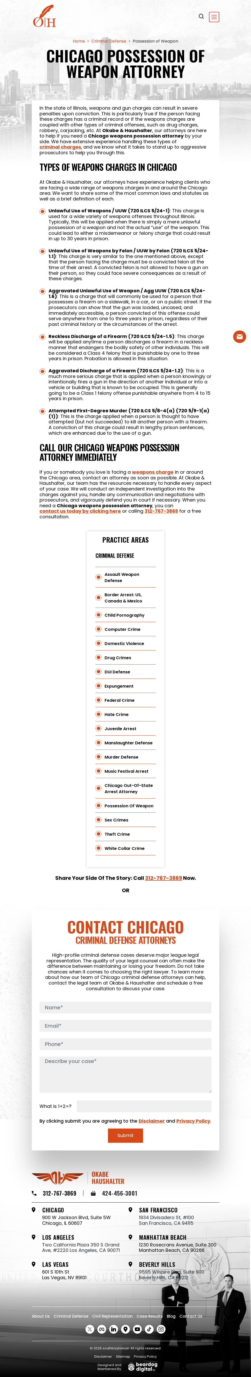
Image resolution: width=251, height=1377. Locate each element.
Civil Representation (112, 1316)
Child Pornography (125, 615)
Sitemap (123, 1356)
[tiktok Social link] (149, 1329)
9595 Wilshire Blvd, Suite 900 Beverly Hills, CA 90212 (171, 1274)
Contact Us (190, 1316)
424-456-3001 (114, 1193)
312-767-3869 (161, 511)
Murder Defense (121, 757)
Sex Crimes (116, 820)
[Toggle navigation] (214, 17)
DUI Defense (117, 672)
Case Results (150, 1316)
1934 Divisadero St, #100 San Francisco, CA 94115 (166, 1220)
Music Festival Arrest (126, 771)
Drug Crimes (118, 658)
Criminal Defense (115, 555)
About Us (41, 1316)
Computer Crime (122, 629)
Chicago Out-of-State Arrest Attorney (129, 789)
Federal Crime (120, 700)
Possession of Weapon (129, 806)
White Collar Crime (125, 848)
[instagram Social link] (161, 1329)
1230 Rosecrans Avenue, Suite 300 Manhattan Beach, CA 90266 (177, 1247)
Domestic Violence (124, 644)
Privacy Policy (193, 1121)
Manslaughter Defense (129, 743)
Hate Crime (117, 715)
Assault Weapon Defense (122, 577)
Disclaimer (152, 1121)
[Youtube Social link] (137, 1329)
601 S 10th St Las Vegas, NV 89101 (64, 1274)
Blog (171, 1316)
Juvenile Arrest (120, 729)
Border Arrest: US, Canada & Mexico (123, 598)
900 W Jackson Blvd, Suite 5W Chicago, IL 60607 (76, 1220)
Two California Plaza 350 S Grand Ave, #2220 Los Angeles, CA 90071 (81, 1247)
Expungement (119, 686)
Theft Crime (117, 834)
